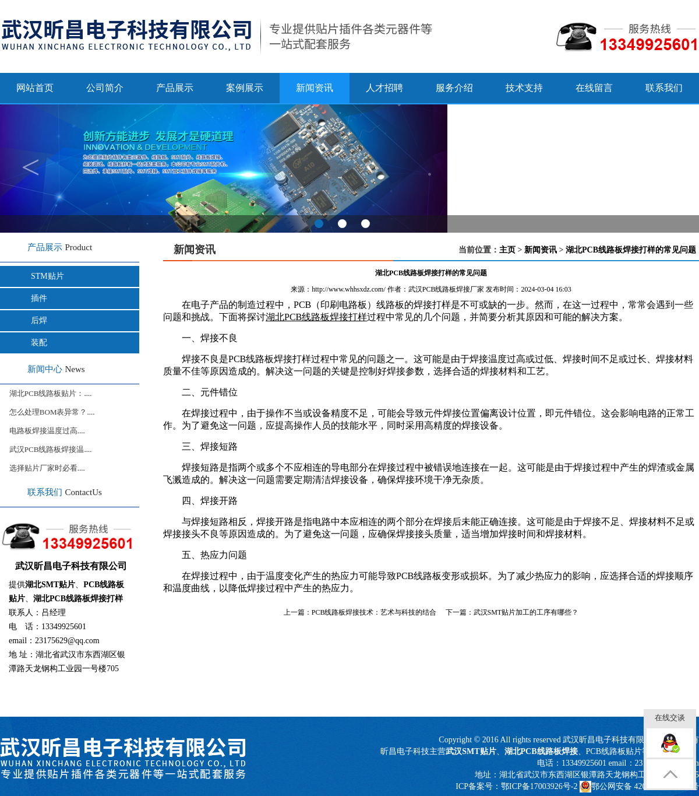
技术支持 (524, 88)
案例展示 (244, 88)
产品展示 (174, 88)
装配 (39, 342)
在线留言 (594, 88)
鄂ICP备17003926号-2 (539, 786)
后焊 (39, 320)
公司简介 (104, 88)
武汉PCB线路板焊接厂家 (446, 289)
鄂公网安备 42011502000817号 (639, 787)
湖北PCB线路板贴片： (46, 393)
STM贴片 (47, 276)
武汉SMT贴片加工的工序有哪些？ (526, 612)
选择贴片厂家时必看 (43, 468)
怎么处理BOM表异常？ (48, 412)
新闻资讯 (540, 250)
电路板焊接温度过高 (43, 430)
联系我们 (664, 88)
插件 (39, 298)
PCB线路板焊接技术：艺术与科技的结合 (374, 612)
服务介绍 (454, 88)
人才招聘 (384, 88)
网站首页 (35, 88)
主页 (507, 250)
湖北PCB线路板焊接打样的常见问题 (631, 250)
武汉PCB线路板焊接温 (46, 449)
